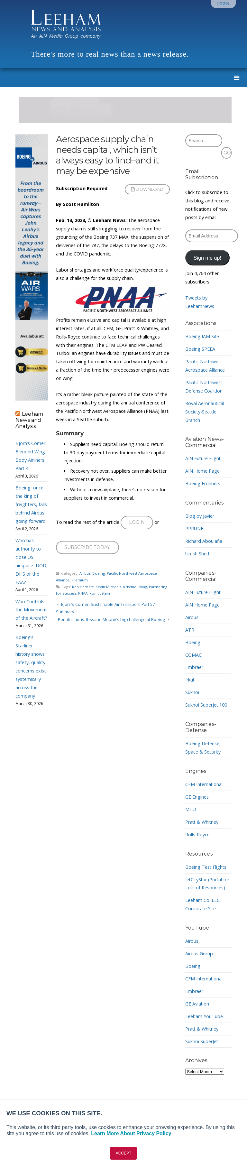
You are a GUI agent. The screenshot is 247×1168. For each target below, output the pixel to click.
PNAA (83, 593)
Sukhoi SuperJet (201, 1041)
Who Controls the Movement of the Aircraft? (31, 609)
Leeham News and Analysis (29, 420)
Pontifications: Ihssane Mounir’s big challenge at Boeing (111, 619)
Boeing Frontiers (203, 483)
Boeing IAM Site (202, 336)
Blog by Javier (199, 516)
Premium (80, 580)
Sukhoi (192, 692)
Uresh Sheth (198, 554)
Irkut (190, 680)
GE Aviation (197, 1004)
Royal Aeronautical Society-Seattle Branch (204, 411)
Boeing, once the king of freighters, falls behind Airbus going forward (31, 504)
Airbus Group (199, 953)
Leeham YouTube (204, 1016)
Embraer (194, 667)
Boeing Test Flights (206, 867)
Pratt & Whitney (202, 822)
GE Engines (197, 797)
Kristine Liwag (136, 586)
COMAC (193, 655)
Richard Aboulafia (203, 541)
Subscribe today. (87, 547)
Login (223, 3)
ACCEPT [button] (124, 1153)
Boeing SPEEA (200, 349)
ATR (189, 630)
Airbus (85, 573)
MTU (190, 809)
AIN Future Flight (203, 458)
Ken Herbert (83, 586)
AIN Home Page (202, 471)
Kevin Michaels (109, 586)
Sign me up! (207, 258)
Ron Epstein (100, 593)
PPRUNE (194, 528)
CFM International (204, 784)
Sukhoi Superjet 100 (206, 705)
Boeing (99, 573)
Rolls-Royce (197, 834)
